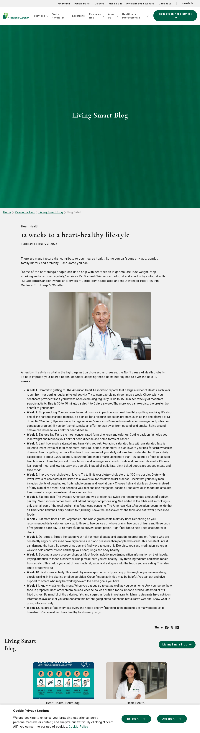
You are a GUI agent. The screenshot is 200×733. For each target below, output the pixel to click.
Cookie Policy (78, 726)
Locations (78, 15)
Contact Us (165, 3)
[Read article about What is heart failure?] (136, 695)
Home (7, 212)
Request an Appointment (175, 15)
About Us (111, 16)
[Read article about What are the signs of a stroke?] (63, 695)
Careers (99, 3)
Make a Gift (115, 3)
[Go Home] (16, 16)
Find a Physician (58, 16)
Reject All (136, 718)
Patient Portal (82, 3)
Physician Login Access (140, 3)
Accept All (172, 718)
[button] (184, 3)
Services (39, 15)
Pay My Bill (64, 3)
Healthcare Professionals (131, 16)
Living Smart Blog (50, 212)
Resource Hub (95, 16)
